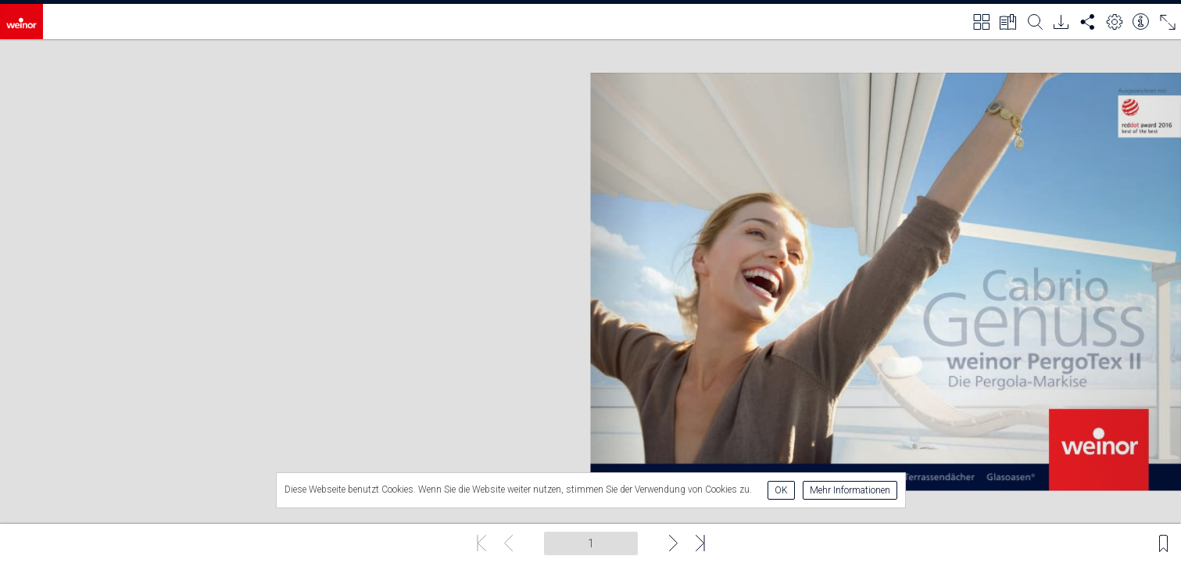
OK (781, 490)
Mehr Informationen (850, 490)
